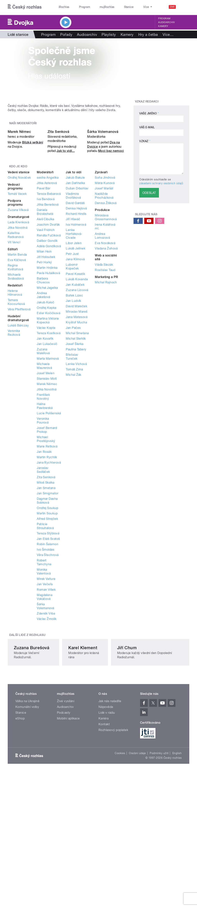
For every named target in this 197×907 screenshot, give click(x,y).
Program (78, 6)
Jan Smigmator (47, 569)
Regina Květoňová (15, 343)
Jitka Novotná (17, 303)
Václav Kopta (46, 403)
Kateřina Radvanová (15, 310)
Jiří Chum (146, 756)
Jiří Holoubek (46, 332)
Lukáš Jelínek (75, 324)
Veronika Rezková (14, 408)
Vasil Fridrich (46, 305)
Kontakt (104, 833)
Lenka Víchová (76, 439)
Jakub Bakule (75, 253)
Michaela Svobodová (16, 352)
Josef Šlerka (74, 419)
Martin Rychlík (47, 532)
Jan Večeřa (45, 660)
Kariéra (103, 827)
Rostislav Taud (105, 345)
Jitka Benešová (48, 280)
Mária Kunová (104, 258)
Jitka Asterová (47, 258)
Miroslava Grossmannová (106, 292)
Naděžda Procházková (104, 271)
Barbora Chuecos (43, 356)
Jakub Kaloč (45, 378)
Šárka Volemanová (102, 207)
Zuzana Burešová (31, 756)
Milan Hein (44, 327)
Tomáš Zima (74, 445)
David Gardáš (75, 278)
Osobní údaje (137, 861)
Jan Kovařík (45, 414)
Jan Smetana (46, 563)
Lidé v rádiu (106, 821)
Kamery (163, 26)
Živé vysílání (65, 810)
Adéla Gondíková (49, 321)
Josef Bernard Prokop (47, 505)
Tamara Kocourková (16, 377)
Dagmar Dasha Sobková (47, 576)
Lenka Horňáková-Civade (74, 309)
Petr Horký (44, 338)
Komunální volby (27, 815)
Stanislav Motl (47, 454)
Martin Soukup (47, 589)
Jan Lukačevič (47, 419)
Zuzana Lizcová (77, 365)
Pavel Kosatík (75, 349)
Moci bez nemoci (111, 226)
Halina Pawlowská (45, 481)
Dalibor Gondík (47, 316)
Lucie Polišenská (49, 489)
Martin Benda (17, 330)
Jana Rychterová (49, 538)
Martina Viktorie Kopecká (48, 396)
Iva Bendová (45, 274)
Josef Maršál (104, 264)
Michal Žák (73, 450)
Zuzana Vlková (18, 285)
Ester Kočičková (48, 388)
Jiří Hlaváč (73, 294)
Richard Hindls (76, 289)
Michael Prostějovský (46, 514)
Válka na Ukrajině (27, 810)
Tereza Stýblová (48, 609)
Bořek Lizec (74, 371)
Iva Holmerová (76, 300)
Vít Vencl (14, 318)
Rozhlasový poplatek (113, 838)
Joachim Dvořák (48, 300)
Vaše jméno (149, 113)
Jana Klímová (75, 335)
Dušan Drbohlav (77, 264)
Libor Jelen (74, 318)
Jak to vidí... (66, 226)
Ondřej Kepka (46, 383)
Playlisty (109, 34)
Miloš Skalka (45, 558)
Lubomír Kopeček (72, 342)
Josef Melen (45, 449)
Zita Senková (58, 207)
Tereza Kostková (48, 408)
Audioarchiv (166, 22)
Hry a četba (148, 34)
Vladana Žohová (106, 324)
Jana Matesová (76, 392)
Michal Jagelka (47, 363)
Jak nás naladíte (109, 810)
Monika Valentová (44, 647)
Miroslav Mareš (77, 387)
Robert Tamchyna (44, 638)
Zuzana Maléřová (43, 426)
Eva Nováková (105, 318)
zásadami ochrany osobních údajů (161, 183)
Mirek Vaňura (46, 654)
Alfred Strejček (47, 594)
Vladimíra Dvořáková (73, 271)
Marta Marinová (48, 434)
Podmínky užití (159, 861)
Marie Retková (47, 522)
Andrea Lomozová (102, 311)
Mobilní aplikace (68, 827)
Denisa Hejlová (76, 284)
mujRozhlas (97, 6)
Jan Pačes (73, 403)
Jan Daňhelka (75, 258)
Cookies (120, 861)
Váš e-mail (147, 127)
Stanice (115, 6)
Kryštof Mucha (76, 398)
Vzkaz (144, 141)
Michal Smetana (77, 408)
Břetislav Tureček (72, 432)
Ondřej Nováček (19, 253)
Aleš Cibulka (45, 294)
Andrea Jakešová (43, 370)
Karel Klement (89, 756)
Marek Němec (19, 207)
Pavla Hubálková (48, 348)
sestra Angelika (47, 253)
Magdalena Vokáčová (44, 672)
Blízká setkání (32, 218)
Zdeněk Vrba (46, 689)
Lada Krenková (18, 298)
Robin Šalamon (47, 619)
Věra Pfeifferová (19, 385)
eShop (20, 827)
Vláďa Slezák (104, 340)
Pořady (66, 34)
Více (168, 34)
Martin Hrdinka (47, 343)
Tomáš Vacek (17, 269)
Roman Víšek (46, 665)
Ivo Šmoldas (45, 625)
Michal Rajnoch (106, 358)
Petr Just (72, 329)
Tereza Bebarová (49, 269)
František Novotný (43, 472)
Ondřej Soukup (47, 583)
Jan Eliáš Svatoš (48, 614)
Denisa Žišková (106, 278)
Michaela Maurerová (44, 441)
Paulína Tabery (76, 425)
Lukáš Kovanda (77, 355)
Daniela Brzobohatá (45, 287)
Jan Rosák (44, 527)
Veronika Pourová (43, 496)
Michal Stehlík (76, 414)
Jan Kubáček (75, 360)
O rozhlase (133, 6)
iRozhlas (62, 6)
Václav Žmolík (46, 694)
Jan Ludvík (73, 376)
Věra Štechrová (48, 630)
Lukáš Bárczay (18, 401)
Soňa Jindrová (105, 253)
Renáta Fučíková (49, 311)
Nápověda (105, 815)
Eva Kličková (17, 335)
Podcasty (63, 821)
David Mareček (76, 382)
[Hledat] (184, 7)
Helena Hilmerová (15, 368)
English (177, 861)
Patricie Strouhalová (45, 601)
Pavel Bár (43, 264)
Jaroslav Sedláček (43, 545)
